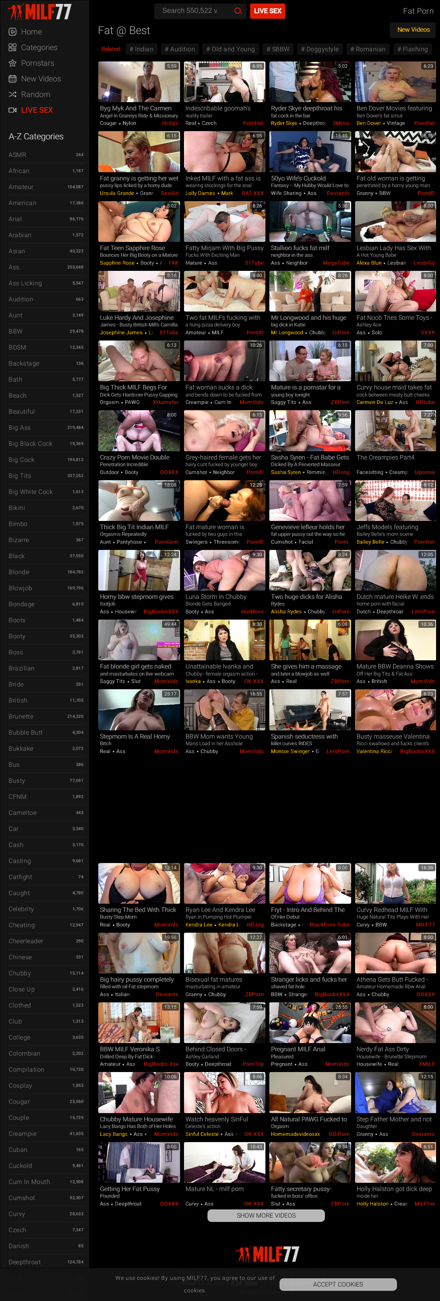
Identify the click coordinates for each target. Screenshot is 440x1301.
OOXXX (169, 472)
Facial (305, 542)
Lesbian (397, 263)
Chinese (20, 957)
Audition (21, 299)
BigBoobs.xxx (161, 1064)
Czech (18, 1230)
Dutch (364, 611)
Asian (17, 251)
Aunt (15, 315)
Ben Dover (369, 123)
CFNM (18, 796)
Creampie (22, 1133)
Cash (16, 845)
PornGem (167, 542)
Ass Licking (25, 283)
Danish (19, 1246)
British (18, 700)
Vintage (396, 123)
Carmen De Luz (376, 402)
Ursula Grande (117, 193)
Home (31, 31)
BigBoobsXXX (161, 611)
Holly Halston (373, 1204)
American (22, 203)
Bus (14, 764)
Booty (17, 636)
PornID (426, 193)
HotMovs (252, 611)
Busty (17, 780)
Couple (19, 1117)
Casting (20, 861)
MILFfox (425, 1204)
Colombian (25, 1053)
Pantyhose (129, 542)
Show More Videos (266, 1215)
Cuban (18, 1149)
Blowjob (20, 588)
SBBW (280, 49)
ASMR (17, 155)
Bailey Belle (371, 542)
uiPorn (341, 332)
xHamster (166, 402)
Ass (14, 267)
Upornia (425, 472)
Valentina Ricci (375, 751)
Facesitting (371, 472)
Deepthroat (25, 1262)
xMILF (427, 1064)
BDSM (17, 347)
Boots (17, 620)
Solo (376, 332)
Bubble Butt (26, 732)
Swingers (197, 542)
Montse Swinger (291, 751)
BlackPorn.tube (330, 925)
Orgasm (110, 402)
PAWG (132, 402)
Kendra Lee (200, 925)
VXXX (428, 332)
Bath (15, 379)
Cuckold (20, 1165)
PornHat (253, 123)
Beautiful (22, 411)
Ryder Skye (285, 123)
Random (35, 94)
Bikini (17, 508)
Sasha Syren (286, 472)
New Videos (41, 78)
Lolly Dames (201, 193)
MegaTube (336, 263)
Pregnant (282, 1064)
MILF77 (425, 925)
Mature (195, 263)
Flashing (414, 49)
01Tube (254, 263)
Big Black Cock (30, 443)
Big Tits (20, 475)
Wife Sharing (287, 193)
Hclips (170, 123)
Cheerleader (26, 941)
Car (14, 828)
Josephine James (122, 332)
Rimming (316, 472)
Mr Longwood (288, 332)
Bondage (22, 604)
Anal (15, 219)
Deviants (338, 193)
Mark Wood (234, 193)
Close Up (22, 989)
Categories (39, 47)
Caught (19, 893)
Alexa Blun (370, 263)
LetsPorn (423, 611)
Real (192, 123)
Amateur (21, 187)
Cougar (19, 1101)
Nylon (128, 123)
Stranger (298, 994)
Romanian (370, 49)
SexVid (170, 193)
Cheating (22, 925)
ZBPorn (340, 402)
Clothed (20, 1005)
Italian (122, 994)
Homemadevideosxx (296, 1134)
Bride (16, 684)
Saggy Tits (284, 402)
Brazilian (22, 668)
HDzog (341, 472)
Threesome (226, 542)
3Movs (341, 123)
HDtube (425, 402)
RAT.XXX (253, 193)
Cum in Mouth (29, 1182)
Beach (18, 395)
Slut (135, 681)
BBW (16, 331)
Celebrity (21, 909)
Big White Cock (31, 492)
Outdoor (110, 472)
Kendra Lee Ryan (237, 925)
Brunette (21, 716)
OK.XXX (254, 681)
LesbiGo (424, 263)
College (20, 1037)
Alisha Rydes (287, 611)
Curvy (17, 1214)
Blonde (19, 572)
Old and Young (232, 49)
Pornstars (37, 63)
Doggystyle (322, 49)
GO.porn (339, 1134)
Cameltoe (22, 812)
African (19, 171)
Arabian (20, 235)
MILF (217, 332)
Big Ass (20, 427)
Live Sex (37, 110)
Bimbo (18, 524)
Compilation (27, 1069)
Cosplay (20, 1085)
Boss (16, 652)
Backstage (24, 363)
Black (17, 556)
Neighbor (296, 263)
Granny (148, 193)
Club (15, 1021)
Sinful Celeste (203, 1134)
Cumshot (22, 1198)
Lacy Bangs (114, 1134)
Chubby (20, 973)
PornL (342, 542)
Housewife (127, 611)
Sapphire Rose (118, 263)
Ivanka (194, 681)
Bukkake (21, 748)
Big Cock (21, 459)
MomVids (252, 402)
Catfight (20, 877)
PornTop (253, 1064)
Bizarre (19, 540)
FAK (174, 263)
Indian (143, 49)
